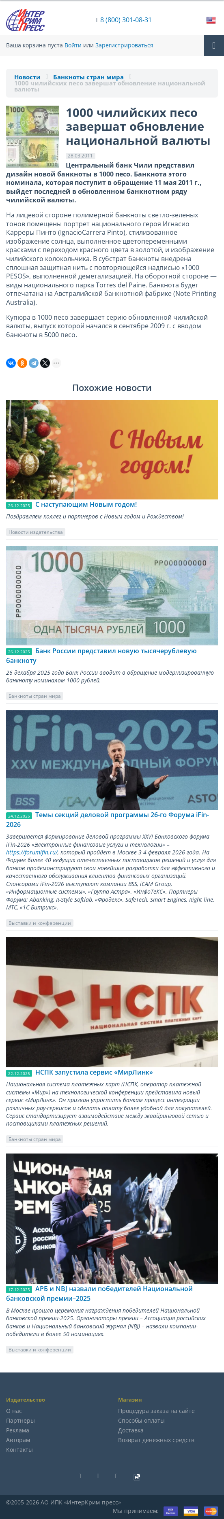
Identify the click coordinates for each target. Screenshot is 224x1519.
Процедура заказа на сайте (156, 1411)
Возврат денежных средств (156, 1440)
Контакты (19, 1449)
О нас (14, 1411)
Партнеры (20, 1420)
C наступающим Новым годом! (86, 504)
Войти (73, 45)
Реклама (17, 1430)
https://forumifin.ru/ (32, 852)
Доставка (131, 1430)
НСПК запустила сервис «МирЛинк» (94, 1072)
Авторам (18, 1440)
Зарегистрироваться (124, 45)
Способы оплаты (141, 1420)
